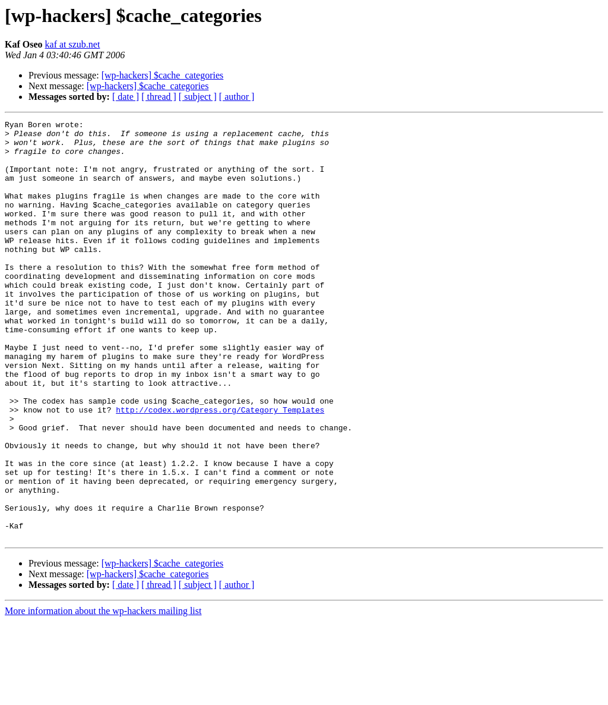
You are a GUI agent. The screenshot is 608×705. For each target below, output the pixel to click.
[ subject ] (198, 97)
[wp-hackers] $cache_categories (163, 75)
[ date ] (125, 97)
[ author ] (237, 97)
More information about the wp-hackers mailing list (103, 695)
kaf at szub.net (72, 44)
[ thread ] (158, 97)
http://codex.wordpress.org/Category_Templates (220, 468)
